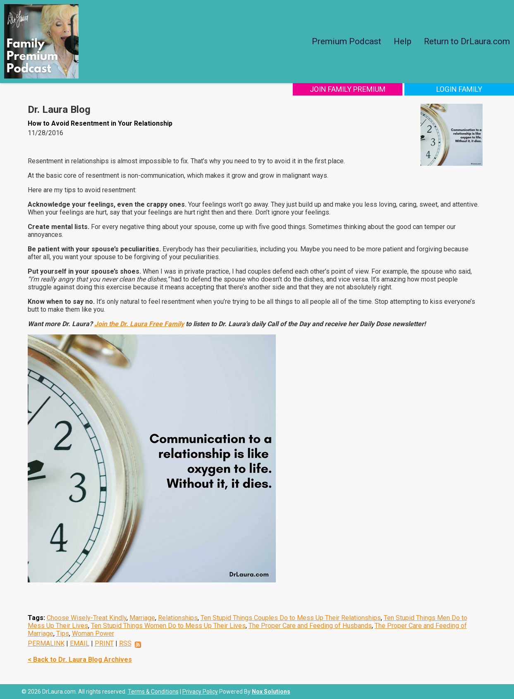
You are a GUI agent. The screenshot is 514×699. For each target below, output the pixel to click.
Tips (62, 633)
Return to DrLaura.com (467, 41)
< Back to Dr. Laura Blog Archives (80, 659)
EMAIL (79, 643)
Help (402, 41)
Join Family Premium (347, 89)
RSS (125, 643)
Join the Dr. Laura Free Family (139, 324)
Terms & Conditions (153, 691)
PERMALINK (46, 643)
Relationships (178, 618)
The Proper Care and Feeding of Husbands (310, 626)
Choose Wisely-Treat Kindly (87, 618)
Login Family (459, 89)
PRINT (104, 643)
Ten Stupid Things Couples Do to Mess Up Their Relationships (291, 618)
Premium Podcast (346, 41)
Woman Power (93, 633)
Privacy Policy (200, 691)
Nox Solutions (271, 691)
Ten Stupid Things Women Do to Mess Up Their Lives (168, 626)
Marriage (142, 618)
